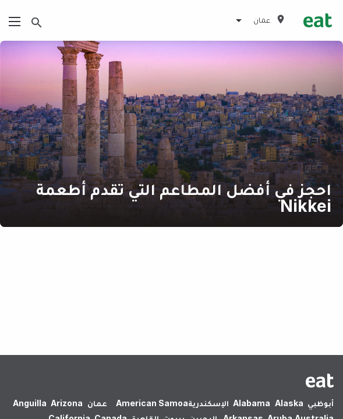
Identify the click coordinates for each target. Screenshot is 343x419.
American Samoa (152, 403)
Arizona (67, 403)
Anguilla (30, 403)
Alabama (251, 403)
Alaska (289, 403)
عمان (97, 403)
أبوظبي (320, 403)
